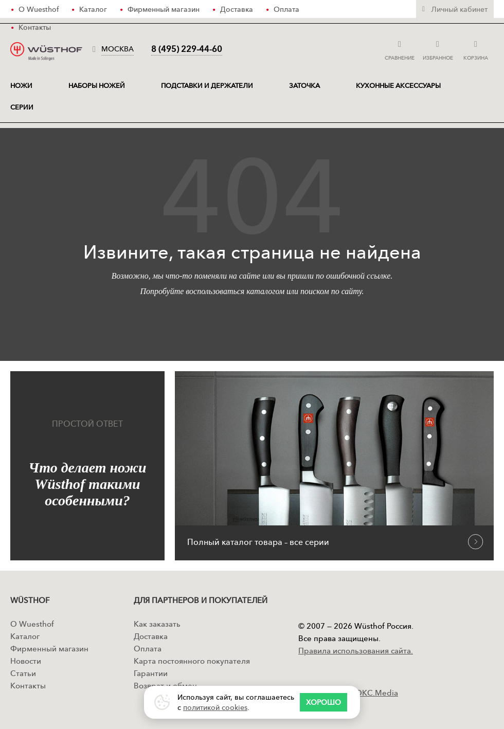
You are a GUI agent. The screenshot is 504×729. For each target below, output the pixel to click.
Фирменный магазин (49, 648)
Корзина (476, 49)
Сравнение (400, 49)
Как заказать (157, 624)
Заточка (304, 85)
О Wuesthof (32, 624)
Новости (25, 661)
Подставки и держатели (207, 85)
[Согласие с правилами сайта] (323, 702)
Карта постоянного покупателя (192, 661)
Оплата (147, 648)
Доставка (151, 636)
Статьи (23, 673)
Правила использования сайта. (355, 650)
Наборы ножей (96, 85)
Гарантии (151, 673)
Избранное (438, 49)
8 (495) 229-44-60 (186, 49)
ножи (21, 85)
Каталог (25, 636)
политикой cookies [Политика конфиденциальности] (215, 707)
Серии (21, 107)
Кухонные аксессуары (398, 85)
